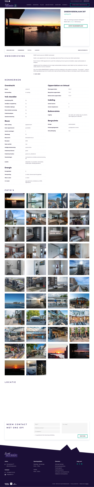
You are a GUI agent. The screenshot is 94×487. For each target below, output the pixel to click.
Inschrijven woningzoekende (62, 472)
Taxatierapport (58, 468)
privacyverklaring (50, 435)
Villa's (42, 4)
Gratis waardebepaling (75, 26)
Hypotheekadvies (59, 470)
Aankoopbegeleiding (60, 466)
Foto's (29, 50)
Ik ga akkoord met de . (45, 435)
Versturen (82, 436)
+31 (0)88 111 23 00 (11, 472)
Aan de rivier (50, 4)
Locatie (37, 50)
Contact (65, 4)
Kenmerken (21, 50)
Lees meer (37, 74)
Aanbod (28, 4)
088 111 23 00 (86, 1)
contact (72, 21)
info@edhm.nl (10, 474)
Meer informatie (82, 50)
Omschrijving (10, 50)
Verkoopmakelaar (59, 464)
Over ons (58, 4)
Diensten (35, 4)
